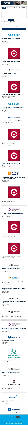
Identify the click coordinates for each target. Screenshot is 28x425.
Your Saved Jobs (14, 9)
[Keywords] (14, 13)
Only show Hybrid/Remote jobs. (9, 21)
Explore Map (14, 7)
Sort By (3, 26)
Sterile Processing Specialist (8, 340)
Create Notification (22, 26)
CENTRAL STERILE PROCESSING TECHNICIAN (11, 61)
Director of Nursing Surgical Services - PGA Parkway (12, 120)
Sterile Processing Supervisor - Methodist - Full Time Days (13, 387)
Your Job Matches (22, 7)
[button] (17, 20)
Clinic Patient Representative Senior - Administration (13, 213)
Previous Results (14, 29)
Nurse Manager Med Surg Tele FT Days (9, 400)
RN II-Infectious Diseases (7, 360)
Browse (8, 7)
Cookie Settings (12, 416)
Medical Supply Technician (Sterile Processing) (11, 268)
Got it (18, 416)
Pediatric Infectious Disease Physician (9, 73)
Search (4, 7)
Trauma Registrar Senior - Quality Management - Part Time (14, 328)
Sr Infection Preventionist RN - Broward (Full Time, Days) (13, 281)
